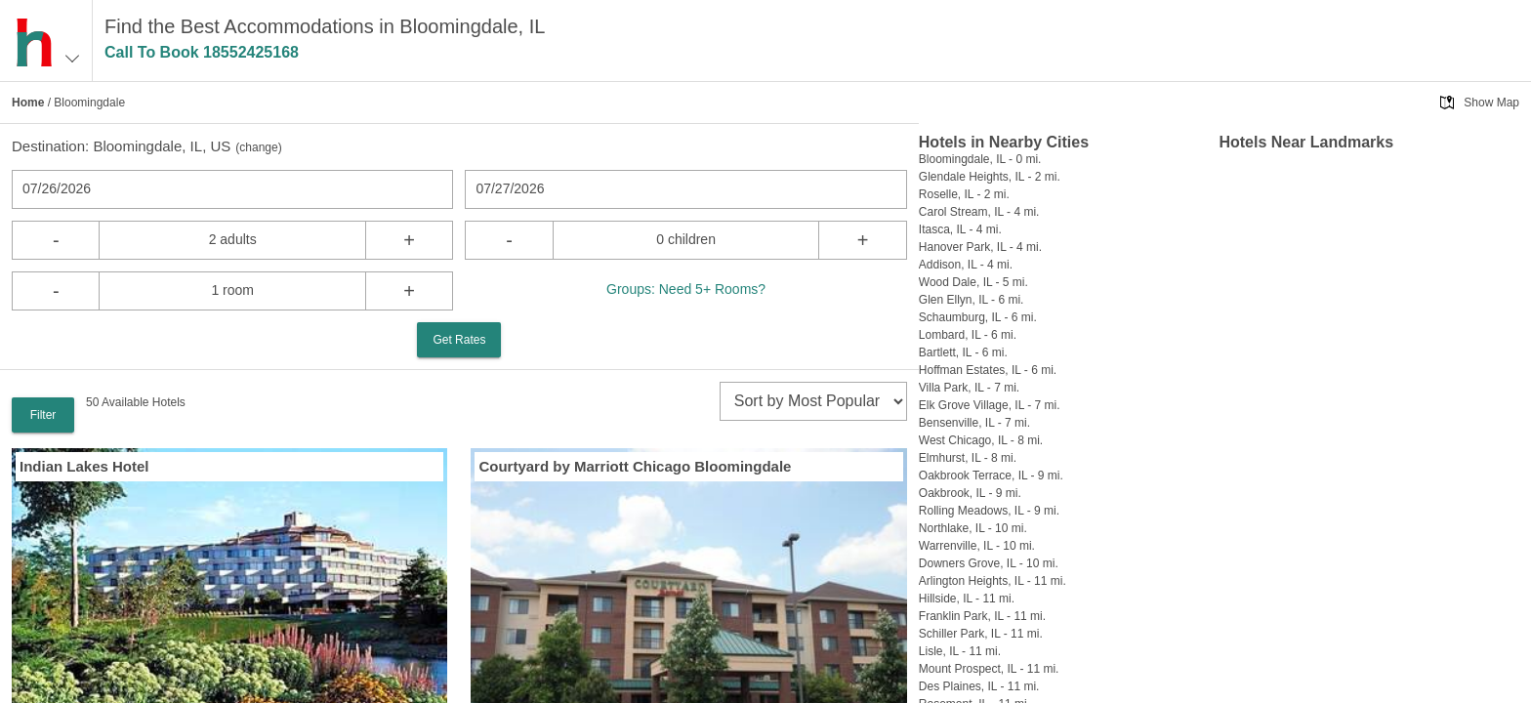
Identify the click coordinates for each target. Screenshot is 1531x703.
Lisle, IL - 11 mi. (960, 651)
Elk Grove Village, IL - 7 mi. (989, 405)
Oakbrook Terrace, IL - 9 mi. (991, 475)
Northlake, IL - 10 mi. (973, 528)
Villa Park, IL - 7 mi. (969, 387)
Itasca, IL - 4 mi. (960, 229)
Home (28, 102)
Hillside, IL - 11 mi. (966, 598)
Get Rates (459, 340)
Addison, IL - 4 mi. (966, 264)
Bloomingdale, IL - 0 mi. (980, 159)
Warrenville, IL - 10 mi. (977, 546)
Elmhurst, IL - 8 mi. (967, 458)
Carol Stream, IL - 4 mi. (979, 212)
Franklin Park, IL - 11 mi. (982, 616)
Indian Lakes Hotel (84, 466)
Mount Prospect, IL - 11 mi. (989, 669)
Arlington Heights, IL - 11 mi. (992, 581)
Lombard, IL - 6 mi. (967, 335)
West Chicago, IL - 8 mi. (981, 440)
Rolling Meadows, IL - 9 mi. (989, 510)
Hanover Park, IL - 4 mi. (980, 247)
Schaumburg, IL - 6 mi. (978, 317)
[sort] (813, 401)
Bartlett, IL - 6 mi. (963, 352)
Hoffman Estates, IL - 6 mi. (987, 370)
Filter (43, 415)
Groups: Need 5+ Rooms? (686, 289)
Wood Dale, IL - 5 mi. (973, 282)
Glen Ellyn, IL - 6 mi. (971, 300)
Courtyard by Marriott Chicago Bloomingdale (634, 466)
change (258, 147)
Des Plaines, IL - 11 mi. (979, 686)
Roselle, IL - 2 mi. (964, 194)
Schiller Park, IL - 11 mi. (981, 634)
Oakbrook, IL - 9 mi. (970, 493)
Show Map (1491, 102)
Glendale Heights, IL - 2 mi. (989, 177)
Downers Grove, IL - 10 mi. (988, 563)
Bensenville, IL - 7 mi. (974, 423)
